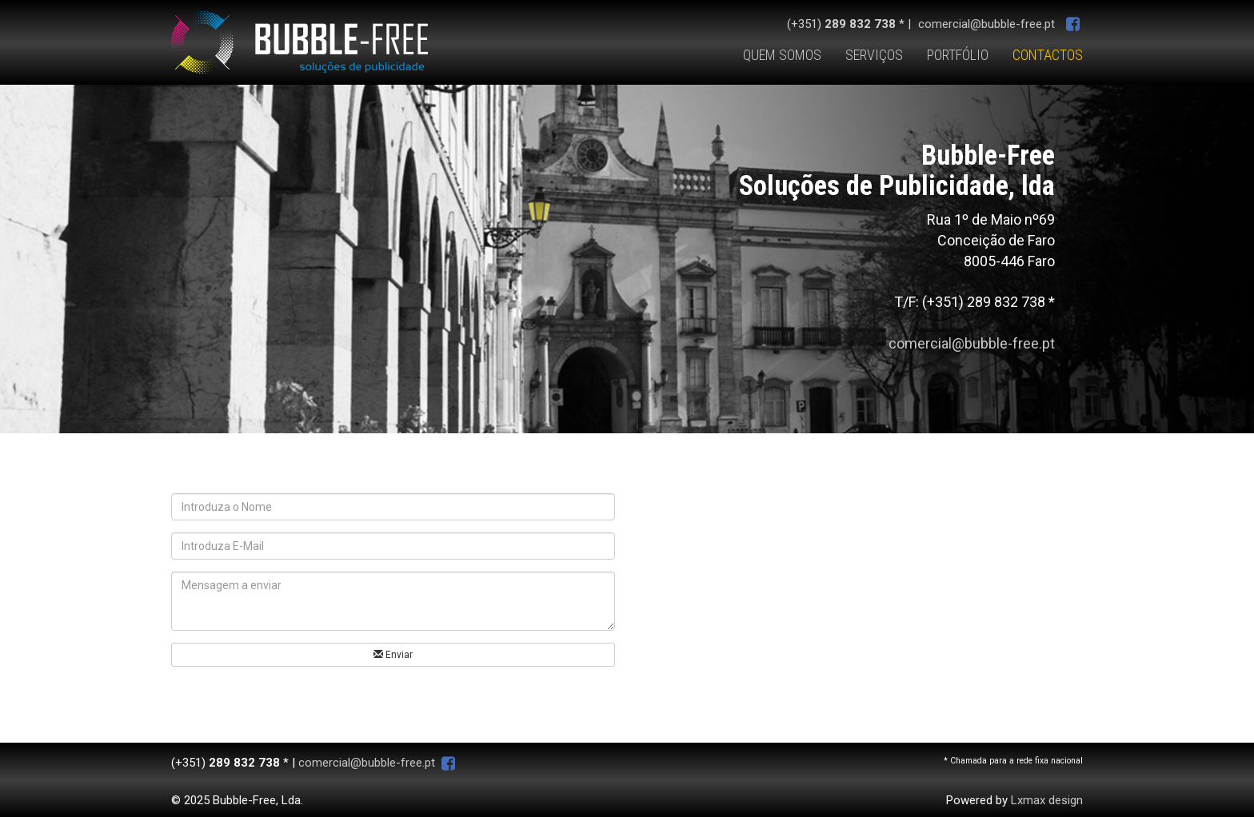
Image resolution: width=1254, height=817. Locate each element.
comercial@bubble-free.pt (986, 24)
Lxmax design (1047, 800)
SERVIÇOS (874, 54)
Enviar (393, 654)
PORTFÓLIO (957, 54)
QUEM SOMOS (782, 54)
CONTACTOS (1047, 54)
